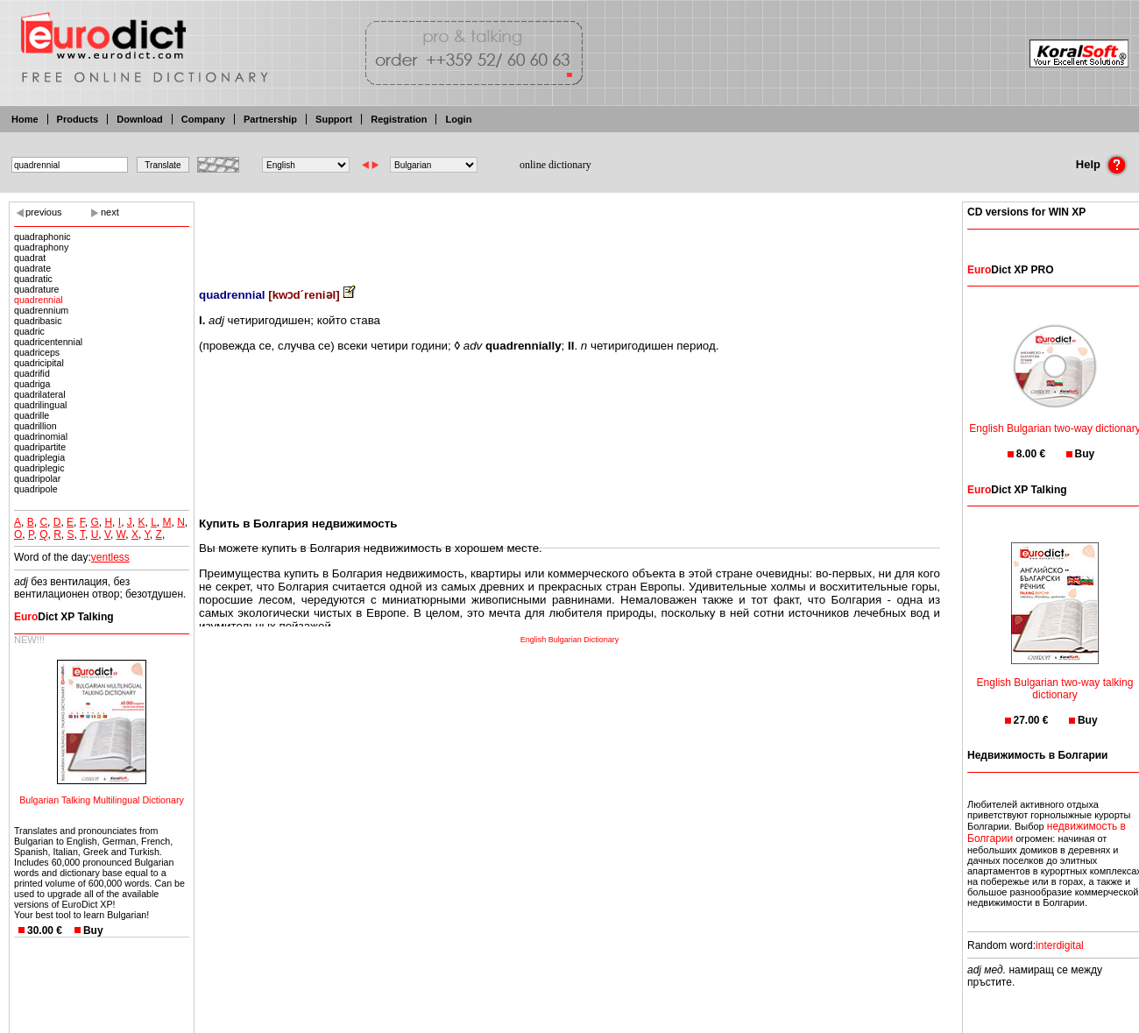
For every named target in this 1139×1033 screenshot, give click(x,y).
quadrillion (35, 426)
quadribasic (38, 320)
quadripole (36, 489)
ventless (110, 557)
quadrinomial (40, 436)
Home (25, 119)
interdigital (1060, 945)
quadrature (37, 289)
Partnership (270, 119)
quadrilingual (40, 405)
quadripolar (37, 478)
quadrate (32, 268)
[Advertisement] (569, 232)
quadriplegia (39, 457)
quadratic (33, 278)
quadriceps (37, 352)
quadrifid (32, 373)
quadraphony (41, 247)
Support (333, 119)
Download (140, 119)
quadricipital (39, 362)
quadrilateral (40, 394)
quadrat (30, 257)
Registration (399, 119)
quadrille (31, 415)
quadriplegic (39, 468)
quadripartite (40, 447)
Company (203, 119)
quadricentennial (48, 341)
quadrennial (38, 299)
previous (43, 212)
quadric (29, 331)
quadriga (32, 384)
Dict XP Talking (64, 617)
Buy (93, 930)
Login (458, 119)
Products (78, 119)
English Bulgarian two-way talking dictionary (1055, 677)
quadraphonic (42, 236)
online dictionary (555, 165)
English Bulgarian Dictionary (569, 639)
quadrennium (41, 310)
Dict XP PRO (1010, 270)
